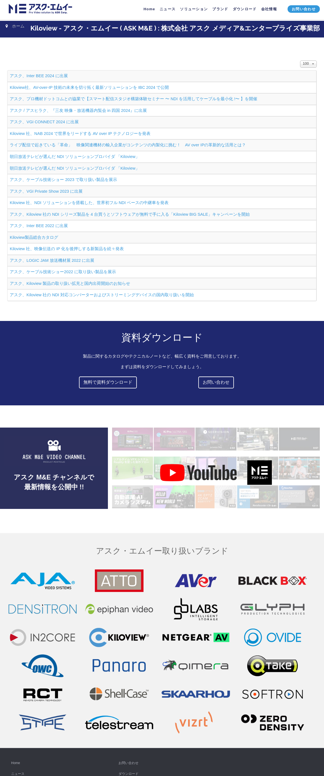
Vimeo (16, 724)
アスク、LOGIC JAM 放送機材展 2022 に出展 (52, 260)
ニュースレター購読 (26, 735)
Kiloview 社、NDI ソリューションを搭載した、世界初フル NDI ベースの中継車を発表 (89, 202)
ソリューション (22, 659)
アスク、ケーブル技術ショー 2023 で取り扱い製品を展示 (63, 179)
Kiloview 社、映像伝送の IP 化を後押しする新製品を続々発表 (67, 249)
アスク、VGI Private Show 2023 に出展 (46, 191)
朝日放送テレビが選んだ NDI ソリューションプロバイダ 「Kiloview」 (74, 156)
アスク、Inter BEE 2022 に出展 (39, 225)
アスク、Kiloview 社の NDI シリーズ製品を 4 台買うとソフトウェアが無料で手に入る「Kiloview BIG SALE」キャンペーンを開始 (130, 214)
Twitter (16, 692)
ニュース (17, 648)
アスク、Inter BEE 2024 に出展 (39, 76)
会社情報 (125, 659)
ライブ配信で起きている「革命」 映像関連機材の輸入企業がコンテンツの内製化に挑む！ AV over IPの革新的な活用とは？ (128, 145)
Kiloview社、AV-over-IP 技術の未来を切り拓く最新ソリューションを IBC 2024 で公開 (89, 87)
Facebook (18, 681)
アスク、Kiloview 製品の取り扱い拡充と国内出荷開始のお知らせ (70, 283)
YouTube (17, 670)
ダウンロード (128, 648)
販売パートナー (130, 681)
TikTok (16, 713)
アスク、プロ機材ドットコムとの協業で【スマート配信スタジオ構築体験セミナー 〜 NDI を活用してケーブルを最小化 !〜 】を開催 (133, 99)
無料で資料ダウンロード (107, 382)
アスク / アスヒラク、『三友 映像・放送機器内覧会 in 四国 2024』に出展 (78, 110)
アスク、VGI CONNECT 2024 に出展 (44, 122)
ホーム (18, 26)
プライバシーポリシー (135, 670)
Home (15, 637)
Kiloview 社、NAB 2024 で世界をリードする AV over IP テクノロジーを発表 (80, 133)
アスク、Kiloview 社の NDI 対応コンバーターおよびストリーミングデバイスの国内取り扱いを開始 (102, 295)
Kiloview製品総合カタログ (34, 237)
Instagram (18, 702)
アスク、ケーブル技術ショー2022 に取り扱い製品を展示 (63, 272)
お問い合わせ (216, 382)
